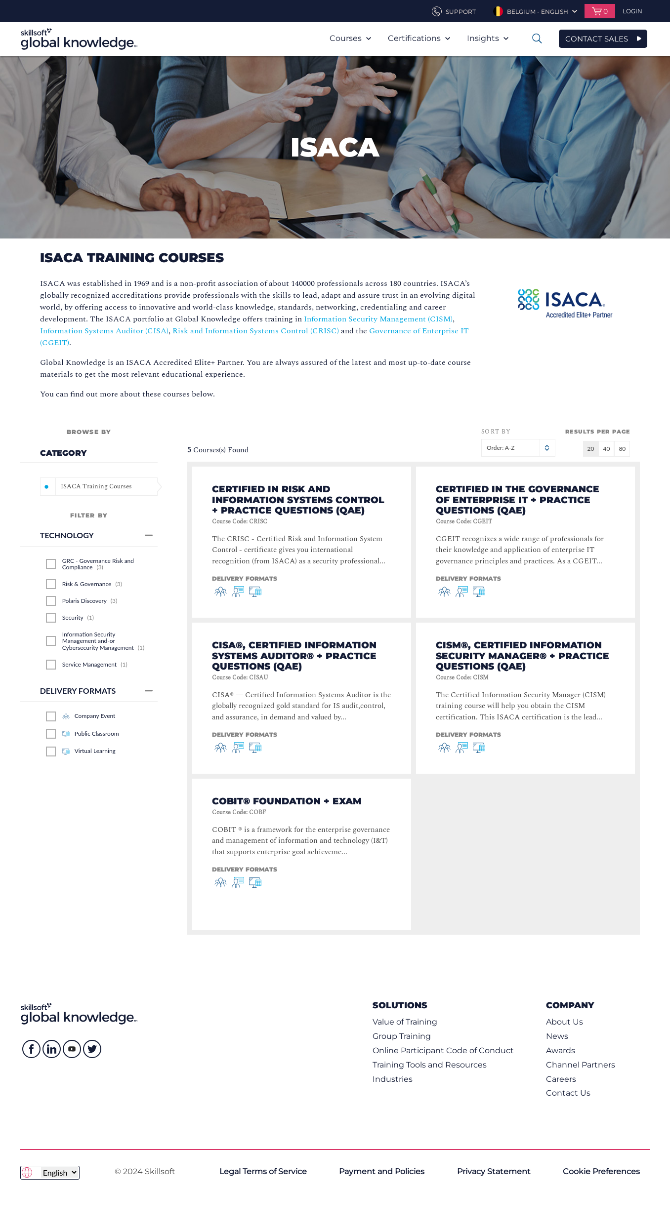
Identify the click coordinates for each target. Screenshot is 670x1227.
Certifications (419, 38)
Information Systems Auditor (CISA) (104, 331)
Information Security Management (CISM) (378, 319)
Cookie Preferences (601, 1171)
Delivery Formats (96, 690)
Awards (560, 1050)
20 (590, 448)
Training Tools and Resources (430, 1064)
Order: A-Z (518, 447)
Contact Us (568, 1093)
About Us (564, 1022)
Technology (96, 535)
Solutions (400, 1005)
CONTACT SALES (596, 38)
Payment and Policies (381, 1171)
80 (622, 448)
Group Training (402, 1036)
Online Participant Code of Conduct (443, 1050)
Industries (393, 1079)
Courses (350, 38)
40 (606, 448)
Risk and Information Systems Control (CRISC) (255, 331)
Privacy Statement (494, 1171)
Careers (561, 1079)
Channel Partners (580, 1064)
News (557, 1036)
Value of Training (405, 1022)
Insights (487, 38)
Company (570, 1005)
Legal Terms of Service (263, 1171)
